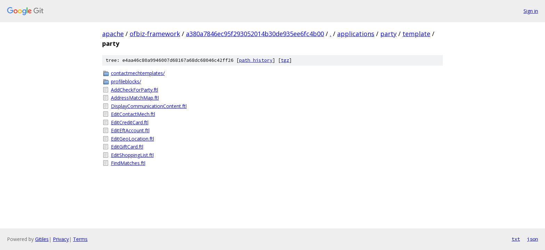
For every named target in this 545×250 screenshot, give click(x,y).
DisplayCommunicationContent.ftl (149, 106)
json (532, 239)
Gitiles (42, 239)
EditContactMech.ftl (133, 114)
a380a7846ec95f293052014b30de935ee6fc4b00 (255, 34)
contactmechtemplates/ (138, 73)
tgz (285, 60)
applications (355, 34)
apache (113, 34)
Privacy (61, 239)
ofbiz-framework (155, 34)
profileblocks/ (126, 81)
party (388, 34)
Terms (80, 239)
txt (516, 239)
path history (255, 60)
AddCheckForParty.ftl (134, 89)
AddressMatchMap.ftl (135, 97)
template (416, 34)
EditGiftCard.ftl (127, 146)
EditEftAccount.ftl (130, 130)
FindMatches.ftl (128, 163)
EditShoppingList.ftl (132, 155)
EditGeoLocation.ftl (132, 138)
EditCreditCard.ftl (129, 122)
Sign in (530, 11)
